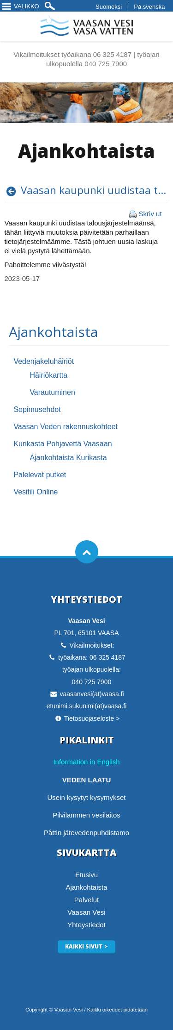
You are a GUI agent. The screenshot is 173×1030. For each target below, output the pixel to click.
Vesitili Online (35, 492)
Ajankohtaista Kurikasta (68, 458)
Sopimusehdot (36, 409)
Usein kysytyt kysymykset (86, 797)
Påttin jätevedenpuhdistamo (86, 832)
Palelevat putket (39, 475)
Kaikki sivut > (86, 946)
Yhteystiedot (86, 925)
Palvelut (86, 900)
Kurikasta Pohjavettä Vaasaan (62, 444)
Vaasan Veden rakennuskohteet (65, 427)
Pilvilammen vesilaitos (86, 815)
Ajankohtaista (53, 331)
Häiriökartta (48, 375)
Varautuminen (52, 392)
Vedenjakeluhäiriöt (43, 361)
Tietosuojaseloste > (92, 718)
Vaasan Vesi (86, 912)
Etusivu (86, 875)
